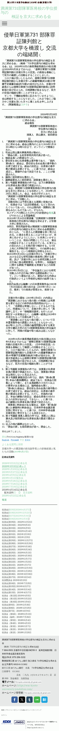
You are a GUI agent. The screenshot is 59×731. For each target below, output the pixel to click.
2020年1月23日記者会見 (14, 469)
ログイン (4, 715)
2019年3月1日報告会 (12, 477)
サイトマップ (37, 710)
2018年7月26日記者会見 (14, 483)
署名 (4, 436)
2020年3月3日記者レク (14, 466)
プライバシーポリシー (12, 710)
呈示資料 (27, 492)
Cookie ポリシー (26, 710)
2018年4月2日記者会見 (14, 495)
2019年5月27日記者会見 (14, 472)
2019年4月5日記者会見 (14, 474)
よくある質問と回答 (12, 444)
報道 (51, 213)
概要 (2, 710)
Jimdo (12, 722)
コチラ (24, 104)
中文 (22, 439)
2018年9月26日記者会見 (14, 480)
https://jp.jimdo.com (34, 728)
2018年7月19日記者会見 (14, 486)
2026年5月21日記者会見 (14, 463)
